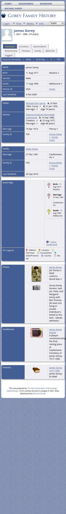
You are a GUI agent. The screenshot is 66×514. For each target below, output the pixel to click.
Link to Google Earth (51, 243)
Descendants (39, 46)
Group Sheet (55, 134)
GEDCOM (49, 50)
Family (37, 50)
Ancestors (24, 46)
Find (18, 23)
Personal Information (12, 59)
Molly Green (32, 148)
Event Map (40, 59)
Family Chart (53, 139)
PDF (58, 59)
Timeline (26, 50)
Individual (10, 46)
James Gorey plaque (55, 331)
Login (6, 23)
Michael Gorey (39, 393)
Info (41, 23)
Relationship (11, 50)
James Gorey (55, 267)
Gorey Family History (31, 15)
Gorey (52, 89)
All (51, 59)
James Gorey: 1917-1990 (55, 369)
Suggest (9, 55)
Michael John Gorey (35, 103)
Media (30, 23)
